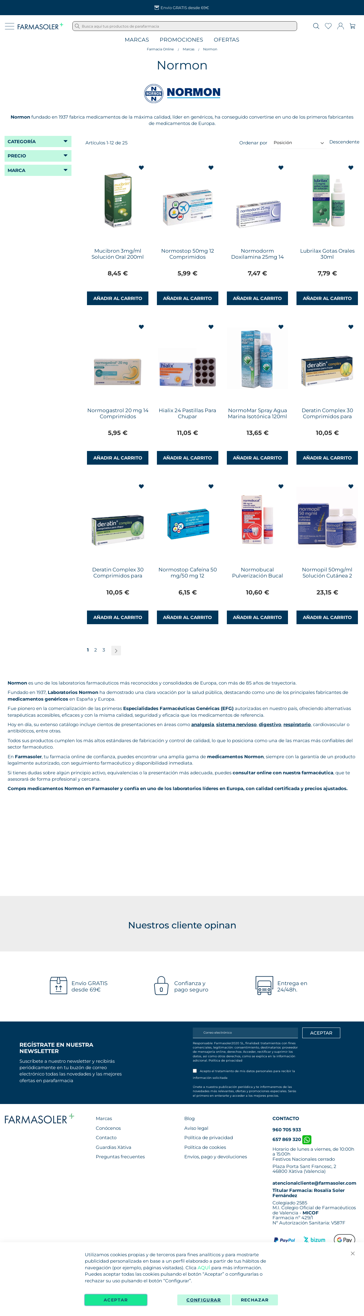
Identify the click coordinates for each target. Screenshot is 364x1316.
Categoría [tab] (22, 141)
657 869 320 (291, 1139)
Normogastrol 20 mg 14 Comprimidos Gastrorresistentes (117, 416)
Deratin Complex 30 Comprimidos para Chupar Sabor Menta (117, 576)
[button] (141, 168)
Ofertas (226, 40)
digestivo (270, 724)
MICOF (311, 1213)
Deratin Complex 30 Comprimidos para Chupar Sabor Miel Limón (327, 419)
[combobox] (184, 26)
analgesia (202, 724)
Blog (189, 1118)
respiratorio (297, 724)
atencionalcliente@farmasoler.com (314, 1183)
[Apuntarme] (321, 1033)
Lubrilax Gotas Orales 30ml (327, 254)
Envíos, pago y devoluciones (215, 1156)
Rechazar (255, 1300)
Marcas (137, 40)
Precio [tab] (17, 156)
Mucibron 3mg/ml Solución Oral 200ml (118, 254)
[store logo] (40, 26)
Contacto (106, 1137)
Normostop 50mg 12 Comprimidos (187, 254)
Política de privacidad (225, 1060)
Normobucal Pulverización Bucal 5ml (257, 576)
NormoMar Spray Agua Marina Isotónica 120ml (257, 413)
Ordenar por (253, 142)
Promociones (181, 40)
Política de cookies (205, 1147)
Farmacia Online (160, 49)
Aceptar (116, 1300)
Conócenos (108, 1128)
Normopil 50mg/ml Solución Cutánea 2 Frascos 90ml (327, 576)
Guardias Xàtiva (113, 1147)
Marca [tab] (16, 170)
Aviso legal (196, 1128)
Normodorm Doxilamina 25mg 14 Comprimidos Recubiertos (257, 260)
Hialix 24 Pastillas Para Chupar (187, 413)
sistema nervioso (236, 724)
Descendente (344, 142)
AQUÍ (204, 1268)
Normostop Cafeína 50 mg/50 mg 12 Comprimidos (187, 576)
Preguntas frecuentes (120, 1156)
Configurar (203, 1300)
